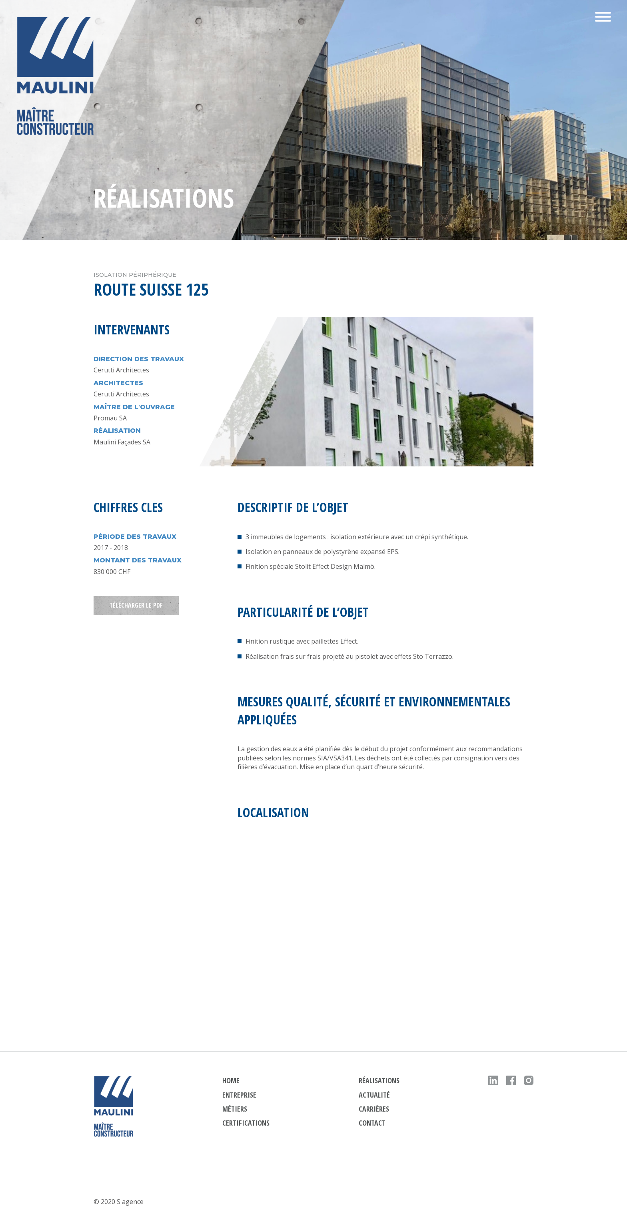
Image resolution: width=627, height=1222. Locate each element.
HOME (231, 1080)
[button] (603, 18)
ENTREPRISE (239, 1095)
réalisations (379, 1080)
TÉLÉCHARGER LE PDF (136, 605)
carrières (374, 1109)
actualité (374, 1095)
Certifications (246, 1123)
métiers (234, 1109)
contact (372, 1123)
